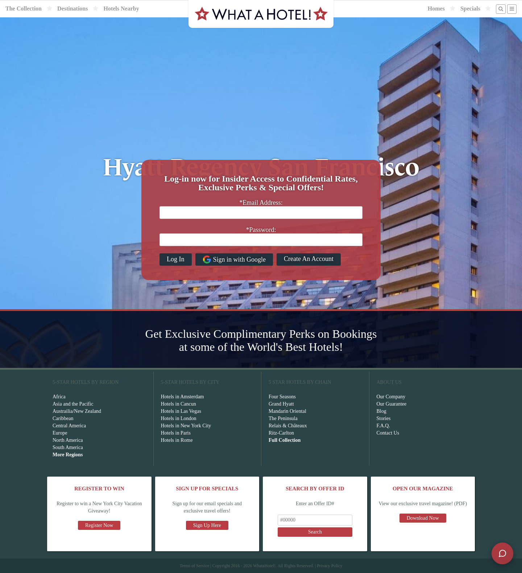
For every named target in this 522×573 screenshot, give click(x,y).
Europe (60, 433)
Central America (69, 425)
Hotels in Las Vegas (181, 411)
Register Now (99, 525)
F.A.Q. (383, 425)
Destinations (72, 8)
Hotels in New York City (186, 425)
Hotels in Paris (176, 433)
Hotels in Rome (177, 440)
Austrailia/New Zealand (77, 411)
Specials (470, 8)
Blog (381, 411)
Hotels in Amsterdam (182, 396)
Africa (59, 396)
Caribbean (63, 418)
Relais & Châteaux (288, 425)
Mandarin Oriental (287, 411)
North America (68, 440)
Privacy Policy (329, 565)
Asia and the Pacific (73, 404)
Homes (436, 8)
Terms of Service (194, 565)
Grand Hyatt (281, 404)
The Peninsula (283, 418)
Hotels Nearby (121, 8)
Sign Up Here (207, 525)
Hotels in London (178, 418)
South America (68, 447)
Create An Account (309, 258)
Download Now (423, 518)
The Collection (23, 8)
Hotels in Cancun (178, 404)
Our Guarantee (392, 404)
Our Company (391, 396)
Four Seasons (282, 396)
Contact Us (388, 433)
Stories (384, 418)
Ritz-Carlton (281, 433)
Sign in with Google (234, 259)
